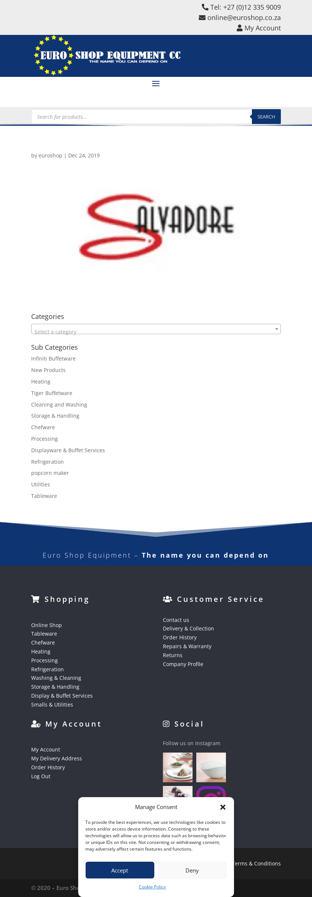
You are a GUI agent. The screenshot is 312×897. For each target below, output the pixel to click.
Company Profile (183, 664)
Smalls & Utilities (52, 704)
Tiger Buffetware (51, 393)
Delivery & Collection (188, 628)
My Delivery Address (56, 758)
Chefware (43, 427)
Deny (192, 870)
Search (266, 116)
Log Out (40, 776)
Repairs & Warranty (187, 646)
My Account (45, 749)
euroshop (50, 155)
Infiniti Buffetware (53, 358)
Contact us (176, 619)
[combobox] (156, 329)
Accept (119, 870)
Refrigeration (47, 461)
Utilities (40, 484)
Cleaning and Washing (59, 404)
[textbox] (156, 332)
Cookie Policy (152, 887)
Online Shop (46, 625)
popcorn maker (50, 472)
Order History (180, 637)
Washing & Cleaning (56, 677)
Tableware (44, 495)
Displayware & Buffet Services (68, 450)
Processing (44, 438)
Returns (173, 655)
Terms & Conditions (256, 863)
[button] (223, 807)
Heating (40, 381)
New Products (48, 370)
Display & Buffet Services (62, 695)
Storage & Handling (55, 415)
